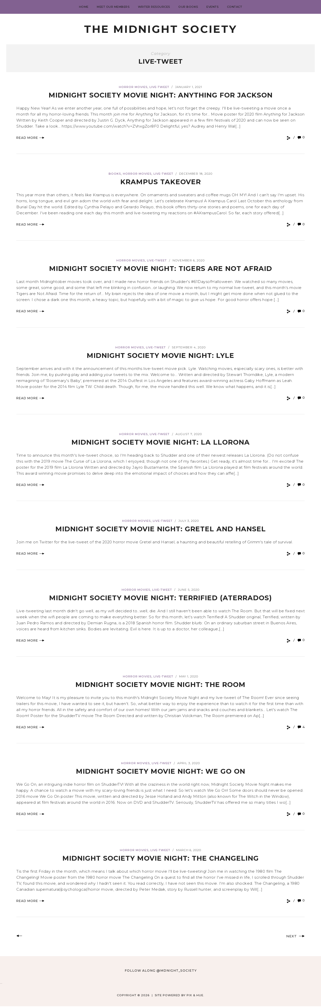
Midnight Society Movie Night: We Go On (160, 771)
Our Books (188, 7)
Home (84, 7)
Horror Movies (133, 87)
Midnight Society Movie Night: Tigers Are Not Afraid (160, 268)
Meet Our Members (113, 7)
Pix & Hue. (195, 997)
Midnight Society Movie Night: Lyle (160, 355)
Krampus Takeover (161, 181)
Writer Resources (154, 7)
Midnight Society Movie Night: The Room (160, 684)
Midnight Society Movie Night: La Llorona (160, 442)
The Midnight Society (160, 29)
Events (212, 7)
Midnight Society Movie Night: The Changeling (160, 858)
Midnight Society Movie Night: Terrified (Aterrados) (160, 597)
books (115, 173)
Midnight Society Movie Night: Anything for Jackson (160, 94)
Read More (30, 138)
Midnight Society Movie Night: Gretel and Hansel (161, 528)
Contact (234, 7)
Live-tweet (159, 87)
